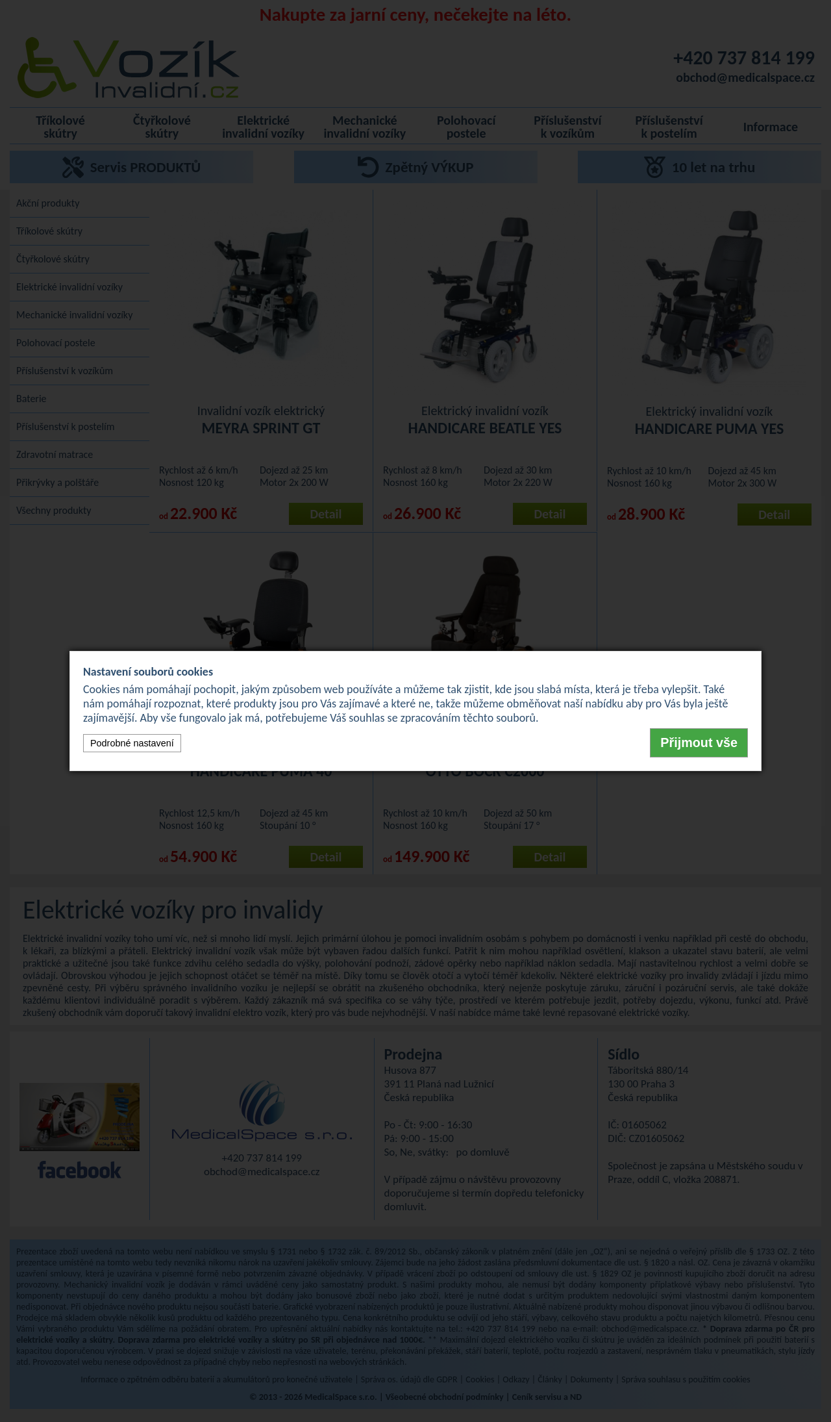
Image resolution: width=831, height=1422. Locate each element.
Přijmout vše (699, 742)
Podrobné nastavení (132, 743)
